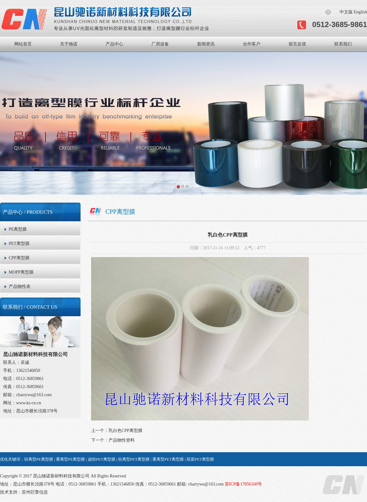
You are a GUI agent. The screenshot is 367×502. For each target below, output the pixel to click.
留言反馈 (297, 44)
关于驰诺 (68, 44)
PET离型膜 (19, 243)
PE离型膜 (18, 229)
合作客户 (251, 44)
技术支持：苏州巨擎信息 (24, 492)
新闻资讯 (206, 44)
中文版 (346, 12)
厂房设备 (160, 44)
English (360, 12)
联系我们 (343, 44)
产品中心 (114, 44)
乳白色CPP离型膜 (125, 430)
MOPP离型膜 (21, 272)
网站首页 (23, 44)
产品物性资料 (122, 440)
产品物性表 (19, 286)
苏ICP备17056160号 (243, 484)
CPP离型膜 (19, 258)
